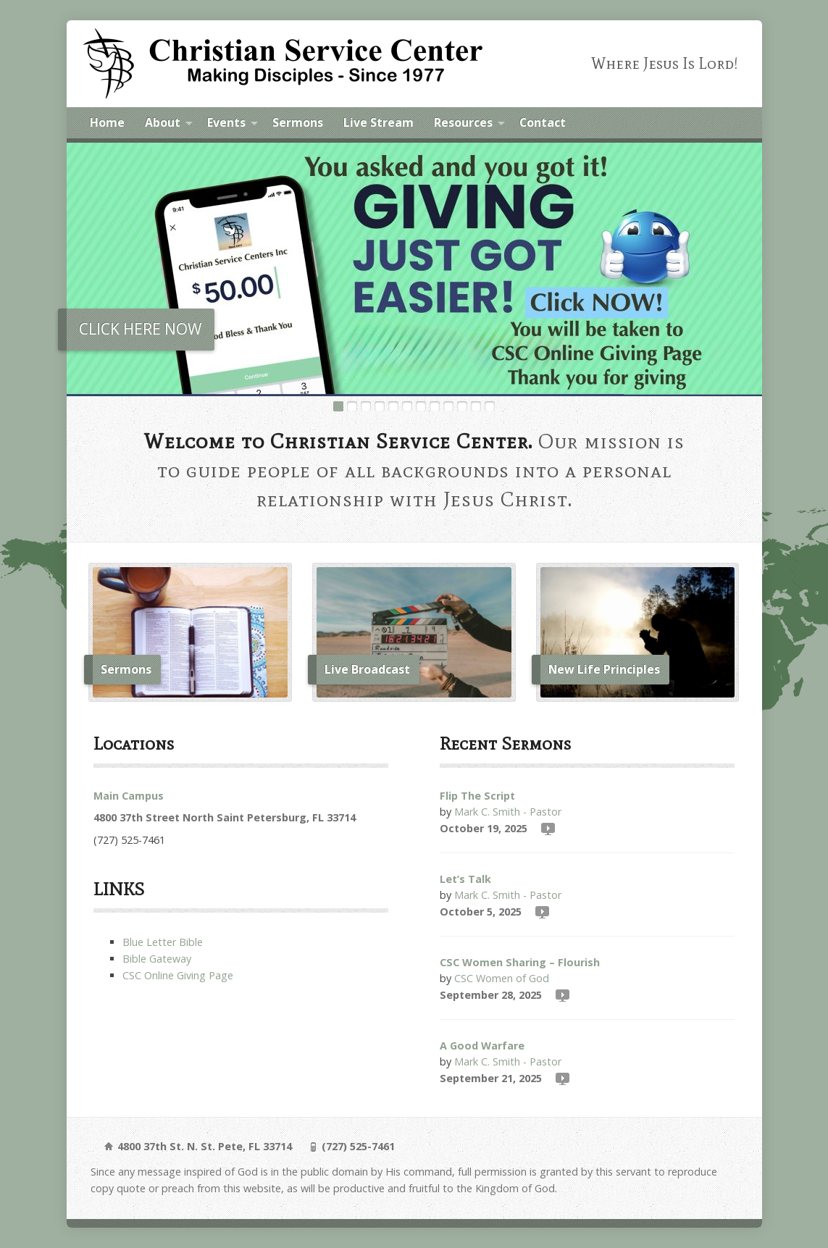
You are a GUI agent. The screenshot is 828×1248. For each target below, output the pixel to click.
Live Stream (378, 122)
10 (462, 406)
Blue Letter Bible (162, 942)
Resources (463, 122)
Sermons (297, 122)
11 (476, 406)
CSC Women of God (501, 978)
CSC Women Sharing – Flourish (520, 962)
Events (226, 122)
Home (107, 122)
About (162, 122)
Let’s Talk (465, 879)
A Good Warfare (482, 1045)
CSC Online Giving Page (177, 975)
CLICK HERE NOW (140, 329)
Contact (542, 122)
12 (490, 406)
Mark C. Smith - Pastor (507, 811)
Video (547, 828)
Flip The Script (477, 796)
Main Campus (128, 796)
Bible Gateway (156, 959)
